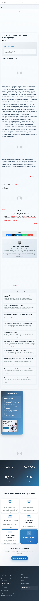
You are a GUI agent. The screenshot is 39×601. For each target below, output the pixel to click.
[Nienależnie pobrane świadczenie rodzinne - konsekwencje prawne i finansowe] (19, 298)
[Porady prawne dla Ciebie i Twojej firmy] (9, 432)
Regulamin (23, 574)
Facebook (9, 235)
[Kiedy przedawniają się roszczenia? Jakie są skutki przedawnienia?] (19, 326)
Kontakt (22, 580)
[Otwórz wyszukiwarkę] (23, 2)
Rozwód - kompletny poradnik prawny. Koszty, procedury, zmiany (13, 401)
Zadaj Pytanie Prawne (19, 558)
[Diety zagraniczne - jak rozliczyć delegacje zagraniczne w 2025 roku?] (19, 371)
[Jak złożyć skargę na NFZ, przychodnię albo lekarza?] (19, 352)
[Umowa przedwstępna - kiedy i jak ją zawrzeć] (19, 308)
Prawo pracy (13, 5)
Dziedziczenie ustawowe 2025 (11, 404)
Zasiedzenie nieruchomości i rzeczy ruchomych (12, 407)
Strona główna (4, 5)
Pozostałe (19, 5)
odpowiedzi (24, 5)
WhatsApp (25, 235)
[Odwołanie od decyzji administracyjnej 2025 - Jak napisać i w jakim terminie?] (19, 317)
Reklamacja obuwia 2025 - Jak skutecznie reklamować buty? (11, 411)
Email (30, 235)
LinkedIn (19, 235)
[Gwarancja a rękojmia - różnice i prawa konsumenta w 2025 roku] (19, 380)
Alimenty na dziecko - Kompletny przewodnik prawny (12, 414)
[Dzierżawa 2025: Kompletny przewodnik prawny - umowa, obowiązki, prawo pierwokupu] (19, 361)
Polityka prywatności (25, 577)
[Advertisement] (19, 19)
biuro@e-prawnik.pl (25, 583)
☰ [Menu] (36, 2)
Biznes (9, 5)
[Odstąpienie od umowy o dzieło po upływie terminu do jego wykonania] (19, 344)
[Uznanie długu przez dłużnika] (19, 335)
